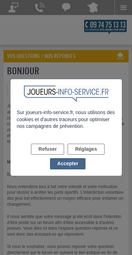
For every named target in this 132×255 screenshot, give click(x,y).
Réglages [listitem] (86, 149)
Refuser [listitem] (47, 149)
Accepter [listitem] (67, 163)
